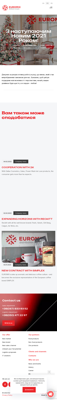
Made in (44, 395)
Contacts (32, 356)
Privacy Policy (7, 395)
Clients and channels (37, 351)
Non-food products (35, 342)
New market (6, 339)
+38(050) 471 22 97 (14, 315)
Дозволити (29, 390)
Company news (46, 48)
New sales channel (9, 345)
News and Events (34, 364)
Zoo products (33, 345)
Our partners (33, 335)
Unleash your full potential (11, 349)
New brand (6, 342)
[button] (51, 7)
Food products (33, 339)
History (30, 367)
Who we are (33, 360)
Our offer (6, 335)
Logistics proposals (9, 352)
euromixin (16, 48)
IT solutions (6, 356)
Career (31, 370)
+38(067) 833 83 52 (15, 308)
